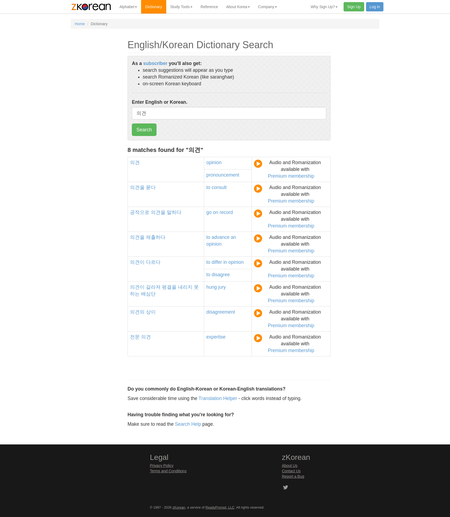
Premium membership (291, 176)
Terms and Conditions (168, 471)
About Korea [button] (238, 7)
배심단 (148, 294)
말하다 (174, 212)
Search (144, 129)
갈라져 (153, 287)
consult (219, 187)
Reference (209, 7)
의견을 (137, 187)
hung (211, 287)
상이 (151, 312)
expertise (216, 337)
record (226, 212)
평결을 (169, 287)
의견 (135, 162)
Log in (375, 7)
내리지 (185, 287)
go (208, 212)
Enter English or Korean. (159, 102)
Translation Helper (217, 398)
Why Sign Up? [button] (324, 7)
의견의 (137, 312)
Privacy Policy (162, 465)
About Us (290, 465)
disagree (221, 274)
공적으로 (139, 212)
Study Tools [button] (181, 7)
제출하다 (155, 237)
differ (217, 262)
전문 (135, 337)
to (208, 187)
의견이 (137, 262)
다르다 (153, 262)
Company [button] (267, 7)
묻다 (151, 187)
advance (221, 237)
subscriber (155, 63)
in (225, 262)
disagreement (220, 312)
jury (222, 287)
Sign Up (354, 7)
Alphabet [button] (128, 7)
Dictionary (153, 7)
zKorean (178, 507)
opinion (213, 162)
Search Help (188, 424)
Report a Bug (293, 476)
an (233, 237)
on (215, 212)
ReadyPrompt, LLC (220, 507)
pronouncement (222, 175)
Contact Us (291, 471)
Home (80, 24)
